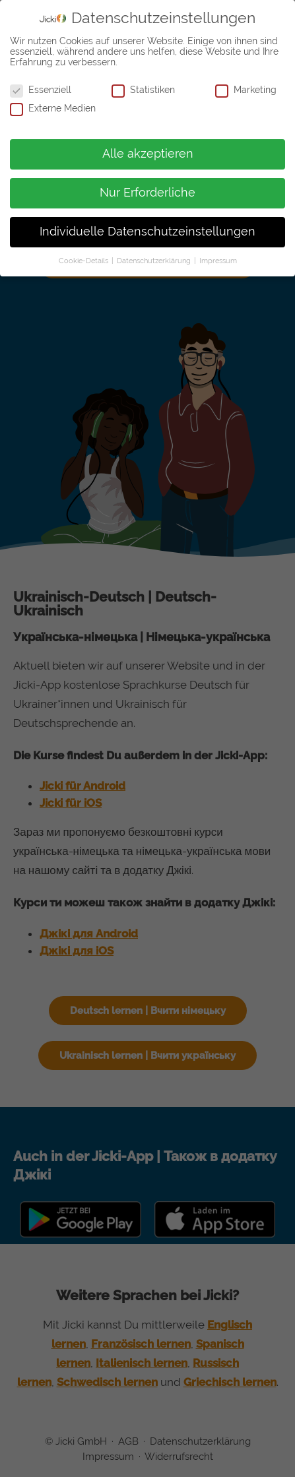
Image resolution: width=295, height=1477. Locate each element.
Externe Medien (53, 108)
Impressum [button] (218, 261)
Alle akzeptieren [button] (147, 153)
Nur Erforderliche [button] (147, 192)
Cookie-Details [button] (84, 261)
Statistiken (143, 89)
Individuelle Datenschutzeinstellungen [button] (147, 231)
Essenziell (40, 89)
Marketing (246, 89)
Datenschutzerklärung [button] (155, 261)
